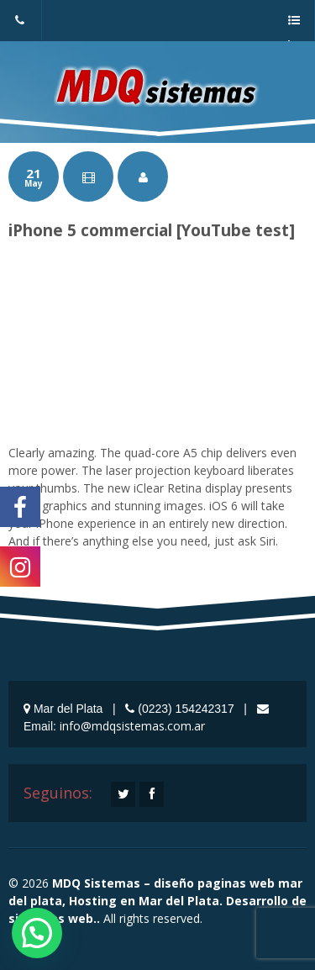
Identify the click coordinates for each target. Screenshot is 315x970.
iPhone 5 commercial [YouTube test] (151, 230)
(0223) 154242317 (20, 27)
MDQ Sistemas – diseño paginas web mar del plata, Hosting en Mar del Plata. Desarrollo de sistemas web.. (157, 900)
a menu (293, 27)
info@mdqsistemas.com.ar (132, 726)
